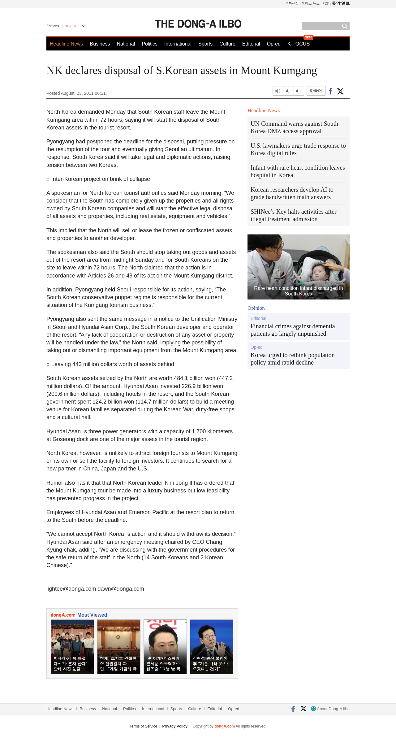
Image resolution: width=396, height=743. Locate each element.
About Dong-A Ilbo (330, 708)
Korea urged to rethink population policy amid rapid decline (293, 359)
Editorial (251, 43)
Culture (227, 43)
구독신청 (292, 3)
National (126, 43)
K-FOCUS (298, 43)
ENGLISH (69, 26)
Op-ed (274, 43)
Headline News (66, 43)
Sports (205, 43)
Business (100, 43)
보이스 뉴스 (311, 3)
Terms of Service (143, 726)
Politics (149, 43)
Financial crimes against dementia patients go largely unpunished (293, 330)
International (178, 43)
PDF (325, 3)
